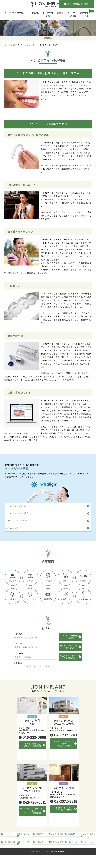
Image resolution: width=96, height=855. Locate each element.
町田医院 (39, 842)
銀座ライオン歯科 (56, 842)
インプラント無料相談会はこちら (70, 645)
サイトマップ (88, 842)
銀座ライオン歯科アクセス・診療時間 (63, 813)
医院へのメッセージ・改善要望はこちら (70, 665)
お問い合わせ (72, 842)
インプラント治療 (48, 14)
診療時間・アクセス (85, 14)
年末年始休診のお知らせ (26, 642)
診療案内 (35, 13)
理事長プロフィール (22, 14)
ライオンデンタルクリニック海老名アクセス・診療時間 (64, 748)
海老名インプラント (24, 843)
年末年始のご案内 (22, 661)
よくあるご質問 (13, 532)
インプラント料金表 (73, 14)
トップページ (10, 13)
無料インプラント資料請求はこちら (70, 655)
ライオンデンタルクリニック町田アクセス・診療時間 (32, 815)
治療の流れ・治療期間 (16, 525)
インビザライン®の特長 (17, 518)
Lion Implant (46, 851)
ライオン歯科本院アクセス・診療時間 (32, 749)
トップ (8, 834)
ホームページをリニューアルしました (32, 671)
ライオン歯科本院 (8, 842)
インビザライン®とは (16, 510)
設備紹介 (60, 13)
